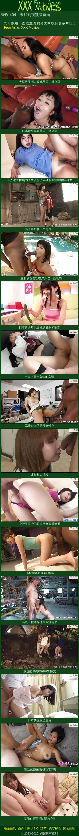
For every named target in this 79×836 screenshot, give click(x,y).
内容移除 (55, 828)
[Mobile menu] (3, 5)
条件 (21, 828)
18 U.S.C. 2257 (37, 828)
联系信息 (10, 828)
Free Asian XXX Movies (21, 27)
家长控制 (69, 828)
